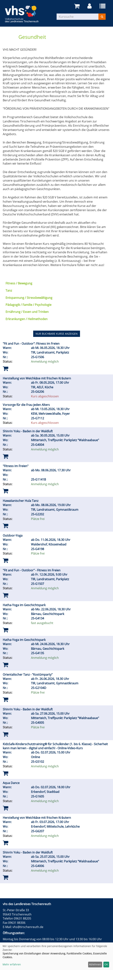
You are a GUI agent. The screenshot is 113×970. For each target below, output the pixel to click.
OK (106, 964)
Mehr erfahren (12, 964)
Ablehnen (95, 964)
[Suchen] (102, 16)
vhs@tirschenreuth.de (28, 927)
